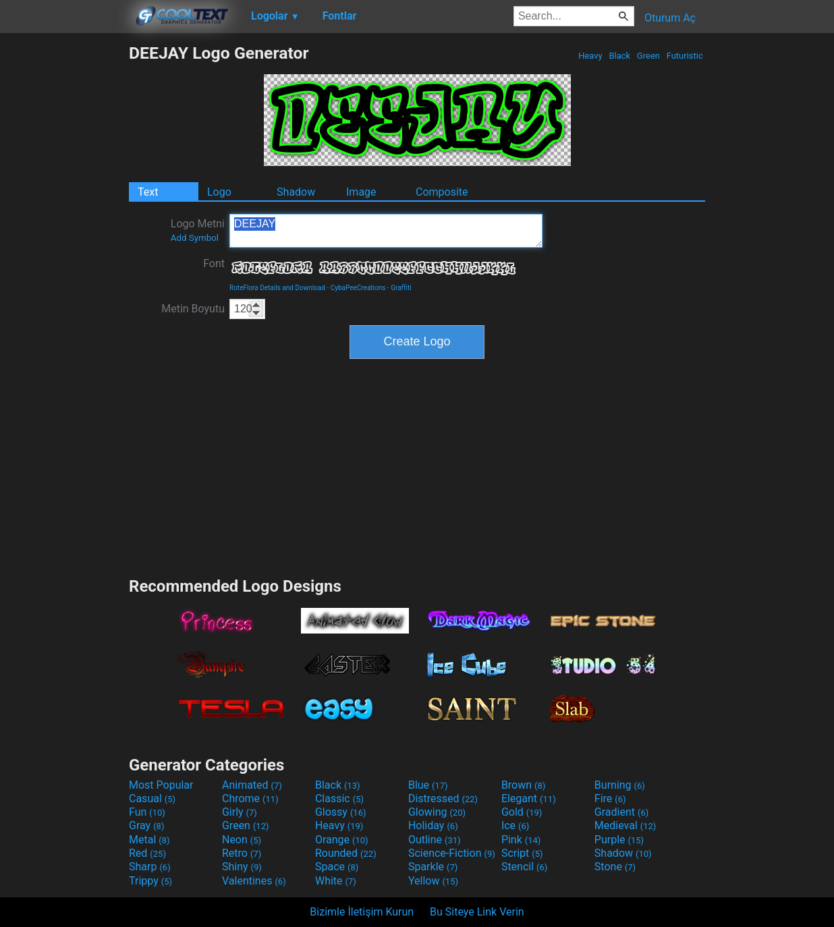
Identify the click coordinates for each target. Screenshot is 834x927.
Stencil (524, 866)
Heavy (590, 56)
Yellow (433, 880)
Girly (239, 812)
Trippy (150, 880)
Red (147, 853)
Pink (521, 839)
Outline (434, 839)
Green (649, 56)
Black (619, 56)
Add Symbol (195, 238)
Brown (523, 785)
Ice (515, 825)
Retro (241, 853)
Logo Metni (198, 230)
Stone (615, 866)
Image (361, 192)
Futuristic (684, 56)
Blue (428, 785)
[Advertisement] (64, 245)
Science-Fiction (451, 853)
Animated (252, 785)
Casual (152, 798)
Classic (339, 798)
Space (336, 866)
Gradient (621, 812)
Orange (341, 839)
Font (214, 263)
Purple (619, 839)
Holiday (433, 825)
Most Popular (161, 785)
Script (522, 853)
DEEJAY (386, 231)
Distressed (443, 798)
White (335, 880)
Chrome (250, 798)
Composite (442, 192)
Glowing (437, 812)
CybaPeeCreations (358, 287)
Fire (610, 798)
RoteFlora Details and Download (277, 287)
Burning (619, 785)
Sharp (150, 866)
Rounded (346, 853)
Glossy (340, 812)
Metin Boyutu (193, 308)
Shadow (296, 192)
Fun (147, 812)
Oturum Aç (670, 17)
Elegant (528, 798)
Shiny (242, 866)
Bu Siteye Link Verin (477, 911)
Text (148, 192)
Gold (522, 812)
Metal (149, 839)
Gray (146, 825)
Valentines (254, 880)
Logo (219, 192)
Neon (241, 839)
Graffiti (401, 287)
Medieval (625, 825)
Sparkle (432, 866)
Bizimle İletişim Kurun (362, 911)
